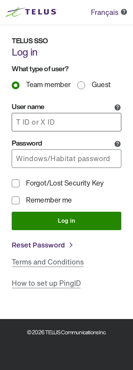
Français (104, 12)
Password (27, 143)
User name (28, 106)
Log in (66, 221)
